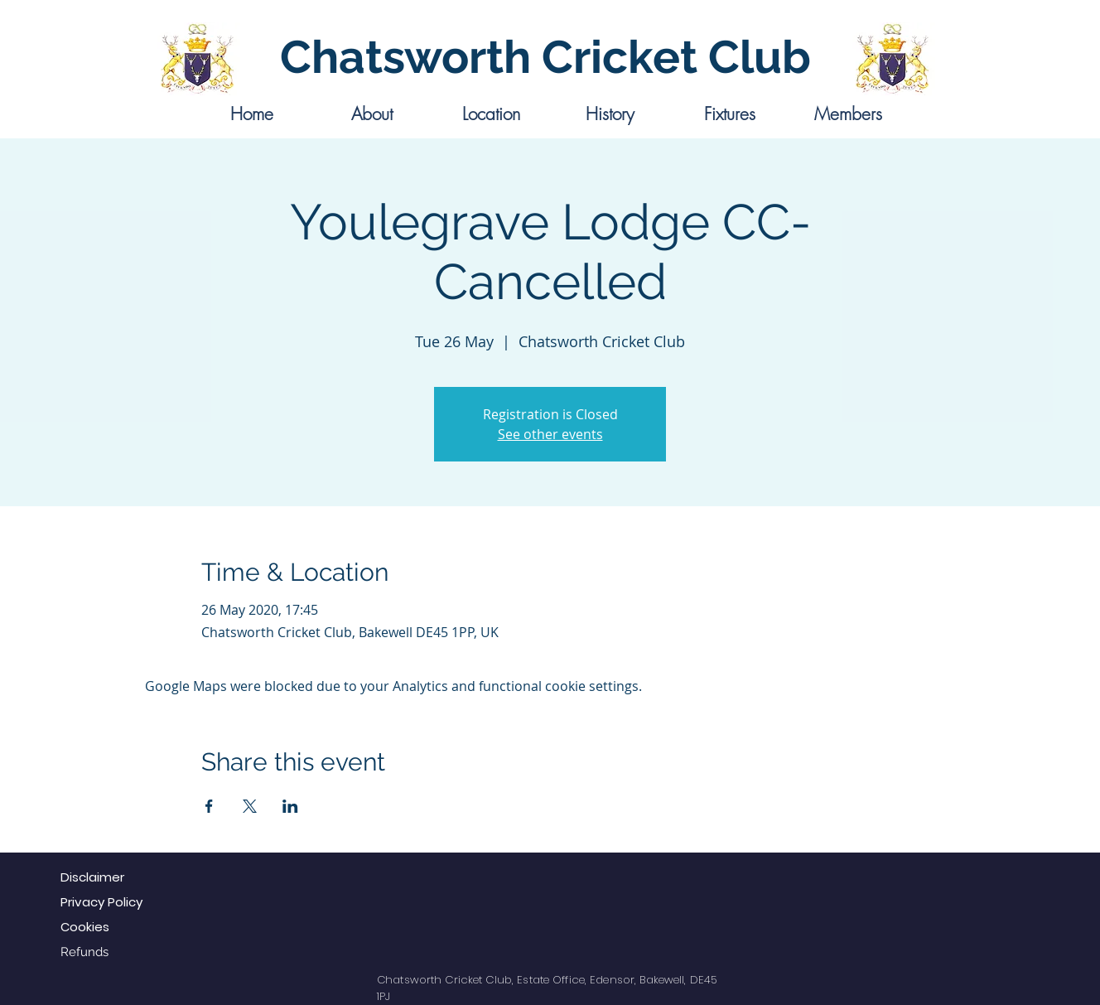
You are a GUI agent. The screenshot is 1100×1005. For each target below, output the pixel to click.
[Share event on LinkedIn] (290, 806)
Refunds (84, 952)
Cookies (84, 926)
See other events (550, 434)
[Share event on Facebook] (209, 806)
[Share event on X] (250, 806)
